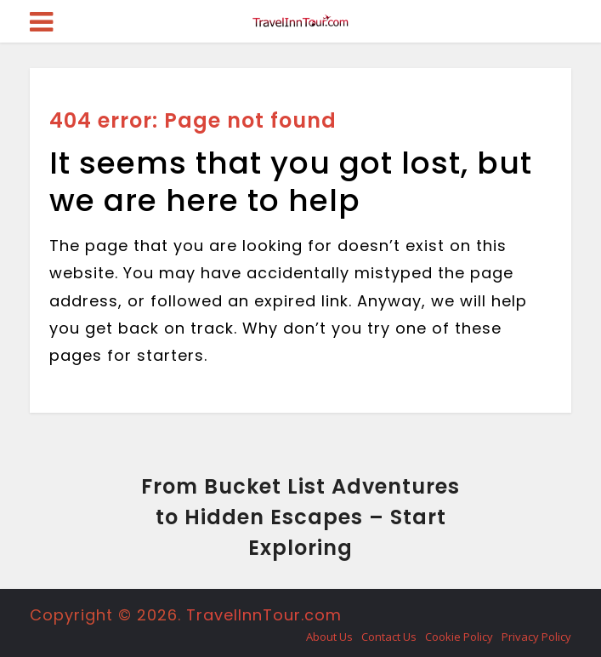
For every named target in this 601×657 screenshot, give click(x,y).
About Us (329, 636)
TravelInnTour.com (264, 615)
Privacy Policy (536, 636)
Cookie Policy (459, 636)
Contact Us (389, 636)
